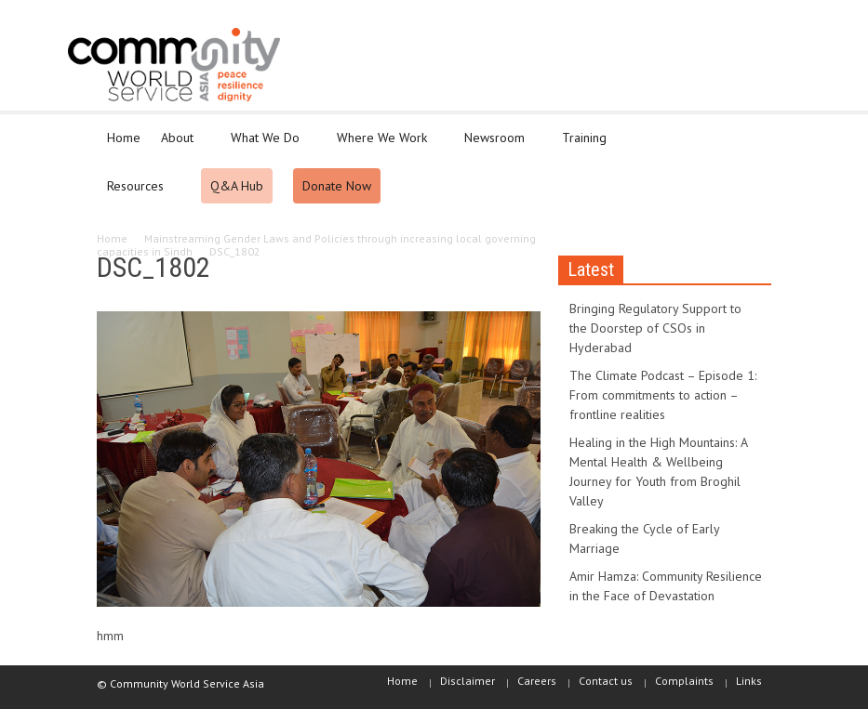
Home (123, 137)
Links (749, 681)
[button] (753, 136)
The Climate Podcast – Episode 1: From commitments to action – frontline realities (662, 395)
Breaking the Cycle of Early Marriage (644, 538)
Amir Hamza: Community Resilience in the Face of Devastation (665, 586)
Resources (138, 194)
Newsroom (497, 146)
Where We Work (385, 146)
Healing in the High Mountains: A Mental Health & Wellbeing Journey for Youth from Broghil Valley (658, 471)
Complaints (684, 681)
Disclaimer (467, 681)
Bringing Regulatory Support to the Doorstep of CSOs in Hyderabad (655, 328)
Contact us (606, 681)
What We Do (267, 146)
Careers (536, 681)
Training (587, 146)
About (180, 146)
